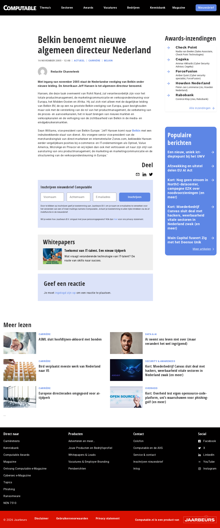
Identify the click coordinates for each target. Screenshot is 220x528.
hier (115, 219)
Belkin (108, 60)
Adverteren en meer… (81, 441)
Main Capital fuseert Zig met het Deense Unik (187, 240)
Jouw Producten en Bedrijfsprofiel (90, 448)
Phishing (9, 489)
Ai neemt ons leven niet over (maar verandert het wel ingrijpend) (170, 341)
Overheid (151, 388)
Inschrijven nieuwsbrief (148, 461)
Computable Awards (16, 454)
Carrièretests (11, 441)
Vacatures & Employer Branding (88, 461)
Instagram (210, 468)
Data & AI (151, 334)
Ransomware (11, 496)
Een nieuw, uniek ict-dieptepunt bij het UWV (186, 154)
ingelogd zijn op (65, 292)
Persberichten (77, 468)
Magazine (9, 461)
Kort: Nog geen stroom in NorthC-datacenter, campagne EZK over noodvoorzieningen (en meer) (188, 188)
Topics (7, 482)
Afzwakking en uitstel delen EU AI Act (185, 168)
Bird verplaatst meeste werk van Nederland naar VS (70, 368)
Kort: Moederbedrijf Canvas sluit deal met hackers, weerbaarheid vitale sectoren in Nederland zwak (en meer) (186, 217)
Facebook (209, 441)
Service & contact (144, 454)
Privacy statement (108, 518)
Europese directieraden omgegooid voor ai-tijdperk (69, 395)
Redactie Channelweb (65, 71)
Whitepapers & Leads (82, 454)
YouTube (209, 461)
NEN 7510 (9, 503)
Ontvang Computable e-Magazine (25, 468)
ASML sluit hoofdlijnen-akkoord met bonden (70, 339)
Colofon (138, 441)
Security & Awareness (160, 361)
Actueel (79, 60)
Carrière (94, 60)
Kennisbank (11, 448)
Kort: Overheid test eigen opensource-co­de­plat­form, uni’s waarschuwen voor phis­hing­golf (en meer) (176, 397)
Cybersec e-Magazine (17, 475)
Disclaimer (41, 518)
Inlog (136, 468)
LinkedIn (208, 454)
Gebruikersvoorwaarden (72, 518)
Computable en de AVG (148, 448)
